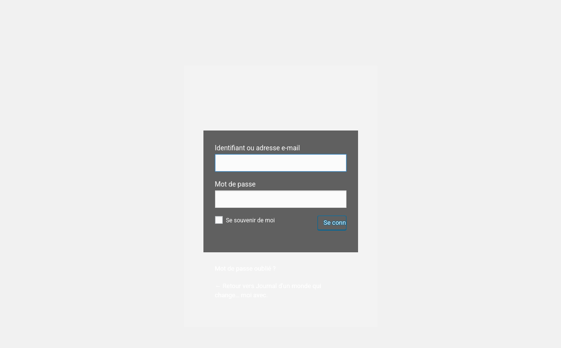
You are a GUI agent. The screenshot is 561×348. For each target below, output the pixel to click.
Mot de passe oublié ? (245, 268)
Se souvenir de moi (245, 220)
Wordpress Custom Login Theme (280, 103)
